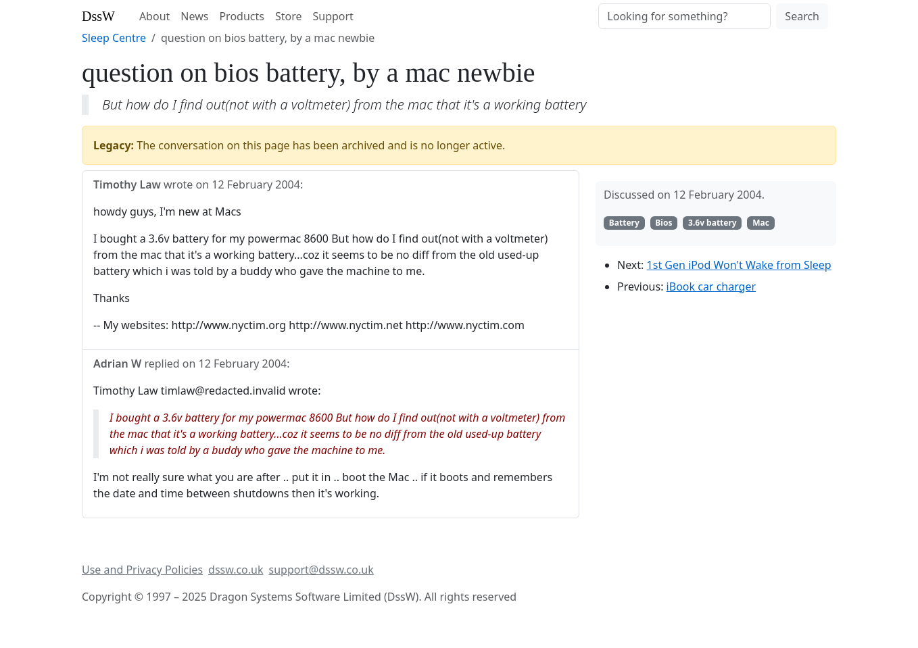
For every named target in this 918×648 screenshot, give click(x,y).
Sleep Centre (114, 37)
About (154, 16)
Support (332, 16)
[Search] (684, 16)
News (194, 16)
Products (241, 16)
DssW (98, 16)
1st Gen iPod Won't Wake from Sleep (739, 264)
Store (288, 16)
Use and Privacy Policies (142, 569)
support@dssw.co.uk (321, 569)
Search (802, 16)
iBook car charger (711, 286)
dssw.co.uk (235, 569)
